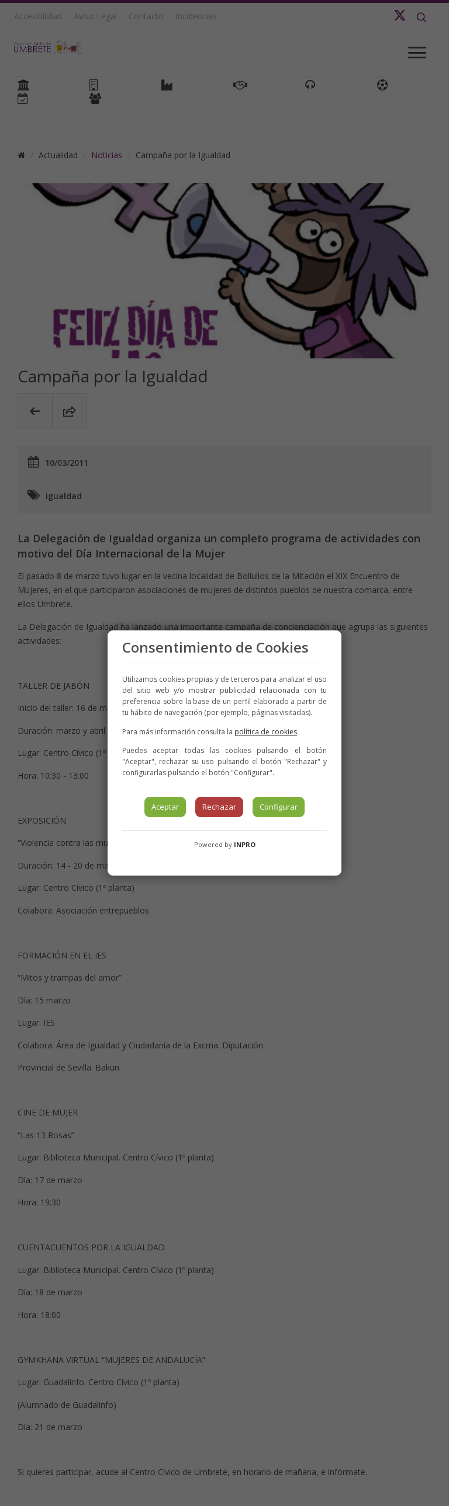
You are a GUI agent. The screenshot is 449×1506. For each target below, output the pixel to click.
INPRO (244, 844)
